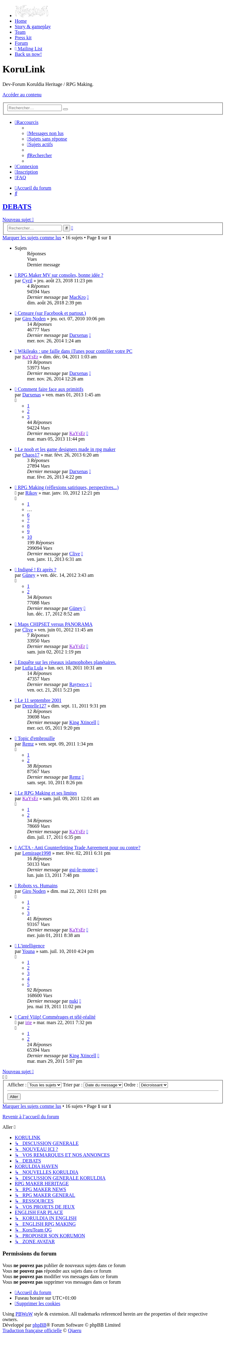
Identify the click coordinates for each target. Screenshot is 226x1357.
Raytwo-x (79, 684)
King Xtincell (82, 722)
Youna (28, 951)
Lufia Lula (32, 667)
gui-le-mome (82, 869)
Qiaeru (74, 1330)
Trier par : (93, 1084)
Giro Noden (34, 318)
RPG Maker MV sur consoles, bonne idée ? (60, 275)
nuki (73, 1001)
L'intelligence (31, 945)
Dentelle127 (34, 705)
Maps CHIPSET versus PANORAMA (55, 624)
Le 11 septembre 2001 (39, 700)
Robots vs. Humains (37, 885)
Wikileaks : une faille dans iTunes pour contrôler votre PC (75, 351)
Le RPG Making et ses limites (47, 793)
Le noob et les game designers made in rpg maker (67, 449)
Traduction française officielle (32, 1330)
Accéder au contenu (22, 94)
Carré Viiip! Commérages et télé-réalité (57, 1017)
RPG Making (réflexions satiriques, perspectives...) (68, 487)
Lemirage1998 (36, 853)
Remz (28, 743)
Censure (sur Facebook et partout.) (52, 313)
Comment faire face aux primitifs (50, 389)
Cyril (27, 280)
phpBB (39, 1325)
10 (29, 537)
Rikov (31, 492)
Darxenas (78, 335)
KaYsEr (30, 356)
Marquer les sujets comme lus (31, 237)
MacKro (77, 297)
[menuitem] (32, 15)
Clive (74, 553)
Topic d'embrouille (36, 738)
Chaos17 (30, 454)
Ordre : (146, 1084)
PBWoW (24, 1314)
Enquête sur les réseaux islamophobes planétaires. (67, 662)
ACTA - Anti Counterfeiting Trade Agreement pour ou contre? (79, 847)
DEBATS (16, 206)
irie (28, 1022)
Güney (28, 575)
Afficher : (34, 1084)
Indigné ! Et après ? (37, 569)
